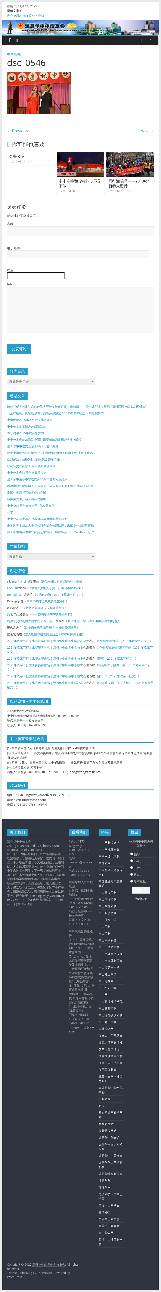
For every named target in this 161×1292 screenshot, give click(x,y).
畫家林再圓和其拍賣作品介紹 (26, 492)
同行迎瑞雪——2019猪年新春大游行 (130, 183)
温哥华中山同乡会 (111, 1156)
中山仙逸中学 (108, 920)
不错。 (138, 861)
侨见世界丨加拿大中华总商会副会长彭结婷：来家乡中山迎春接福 (50, 525)
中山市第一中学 (109, 967)
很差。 (138, 875)
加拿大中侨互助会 (111, 1036)
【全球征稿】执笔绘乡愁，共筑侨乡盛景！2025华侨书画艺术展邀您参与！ (57, 413)
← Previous (17, 130)
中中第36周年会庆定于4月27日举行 (31, 506)
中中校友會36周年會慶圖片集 (26, 473)
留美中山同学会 (109, 1219)
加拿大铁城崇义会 (111, 1056)
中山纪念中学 (108, 988)
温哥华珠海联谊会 (111, 1174)
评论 (10, 285)
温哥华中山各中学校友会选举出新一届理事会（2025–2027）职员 (50, 532)
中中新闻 (14, 54)
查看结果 (141, 899)
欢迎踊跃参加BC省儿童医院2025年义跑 (33, 459)
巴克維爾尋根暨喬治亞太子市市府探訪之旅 (53, 634)
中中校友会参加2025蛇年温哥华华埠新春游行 (37, 519)
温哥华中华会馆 (109, 1138)
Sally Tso (13, 614)
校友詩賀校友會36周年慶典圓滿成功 (31, 466)
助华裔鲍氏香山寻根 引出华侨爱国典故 (93, 621)
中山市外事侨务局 (111, 954)
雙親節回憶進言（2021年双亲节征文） (124, 641)
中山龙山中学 (108, 1022)
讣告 (10, 512)
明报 (102, 1106)
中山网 (103, 995)
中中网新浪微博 (109, 843)
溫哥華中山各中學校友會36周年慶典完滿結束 (37, 479)
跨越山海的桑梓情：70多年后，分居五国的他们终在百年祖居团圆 (50, 486)
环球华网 (105, 1187)
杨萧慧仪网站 (108, 1131)
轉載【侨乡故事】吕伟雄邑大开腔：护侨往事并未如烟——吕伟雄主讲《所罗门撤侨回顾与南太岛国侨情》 (77, 407)
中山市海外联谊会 (111, 961)
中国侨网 (105, 863)
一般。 (138, 868)
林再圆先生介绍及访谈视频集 (26, 499)
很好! (137, 854)
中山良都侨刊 (108, 1008)
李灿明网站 (106, 1124)
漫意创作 (105, 1181)
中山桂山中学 (108, 974)
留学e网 (104, 1212)
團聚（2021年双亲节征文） (116, 658)
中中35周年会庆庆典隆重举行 (46, 601)
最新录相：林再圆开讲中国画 (61, 581)
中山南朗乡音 (108, 940)
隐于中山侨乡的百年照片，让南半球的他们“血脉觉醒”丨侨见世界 (50, 453)
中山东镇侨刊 (108, 913)
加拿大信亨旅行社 (111, 1042)
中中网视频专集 (109, 849)
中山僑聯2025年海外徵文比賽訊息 (30, 420)
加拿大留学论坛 (109, 1049)
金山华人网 (106, 1233)
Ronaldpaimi (15, 595)
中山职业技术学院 (111, 1001)
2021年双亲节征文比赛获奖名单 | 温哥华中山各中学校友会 (46, 641)
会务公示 (17, 156)
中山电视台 (106, 981)
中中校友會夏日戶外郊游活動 (26, 426)
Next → (147, 130)
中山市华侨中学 (109, 947)
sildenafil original (18, 581)
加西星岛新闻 (108, 1070)
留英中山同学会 (109, 1226)
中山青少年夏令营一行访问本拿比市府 (56, 588)
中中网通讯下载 (109, 856)
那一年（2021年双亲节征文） (118, 676)
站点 (10, 270)
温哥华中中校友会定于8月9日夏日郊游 (32, 446)
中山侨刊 (105, 926)
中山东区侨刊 (108, 906)
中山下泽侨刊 (108, 899)
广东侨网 (105, 1099)
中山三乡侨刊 (108, 892)
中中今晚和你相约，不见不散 (80, 183)
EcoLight (13, 588)
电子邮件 (13, 248)
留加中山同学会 (109, 1205)
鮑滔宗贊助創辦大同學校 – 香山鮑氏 (31, 621)
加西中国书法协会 (111, 1063)
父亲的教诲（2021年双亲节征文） (59, 595)
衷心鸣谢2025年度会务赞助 (25, 16)
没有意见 (140, 881)
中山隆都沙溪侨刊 (111, 1015)
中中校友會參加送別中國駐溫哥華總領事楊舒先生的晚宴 (44, 440)
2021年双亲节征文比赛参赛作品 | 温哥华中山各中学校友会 (46, 658)
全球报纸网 (106, 1029)
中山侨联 (105, 933)
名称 (10, 224)
